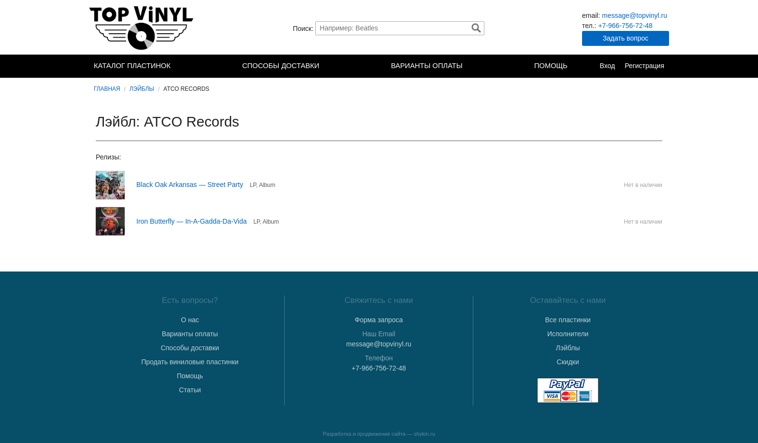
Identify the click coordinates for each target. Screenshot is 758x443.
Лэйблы (142, 89)
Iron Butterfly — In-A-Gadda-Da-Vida (191, 221)
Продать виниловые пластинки (189, 362)
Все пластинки (567, 320)
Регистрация (644, 66)
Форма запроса (379, 320)
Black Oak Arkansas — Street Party (189, 184)
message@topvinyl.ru (634, 15)
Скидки (568, 362)
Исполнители (567, 334)
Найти (476, 28)
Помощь (551, 66)
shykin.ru (424, 434)
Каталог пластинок (132, 66)
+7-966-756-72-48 (625, 25)
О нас (190, 320)
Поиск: (303, 28)
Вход (607, 66)
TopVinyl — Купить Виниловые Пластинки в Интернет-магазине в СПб (142, 28)
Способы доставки (281, 66)
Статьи (190, 390)
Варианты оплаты (427, 66)
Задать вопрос (626, 38)
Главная (107, 89)
